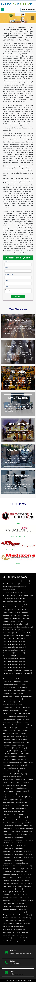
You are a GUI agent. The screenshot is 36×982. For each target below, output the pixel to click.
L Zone (26, 750)
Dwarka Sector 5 (28, 670)
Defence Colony (7, 632)
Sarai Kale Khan (15, 880)
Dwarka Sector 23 (19, 661)
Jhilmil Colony (28, 724)
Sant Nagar (6, 880)
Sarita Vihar (6, 883)
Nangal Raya (6, 794)
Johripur (6, 727)
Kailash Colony (20, 727)
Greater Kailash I (17, 699)
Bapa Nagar (22, 601)
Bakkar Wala (22, 598)
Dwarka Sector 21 (19, 658)
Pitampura (20, 814)
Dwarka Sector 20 (8, 658)
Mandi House (6, 770)
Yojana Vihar (15, 937)
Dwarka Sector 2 (19, 655)
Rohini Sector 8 (27, 865)
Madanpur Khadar (8, 762)
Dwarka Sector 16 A (19, 647)
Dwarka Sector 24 (8, 664)
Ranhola (22, 828)
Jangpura (20, 722)
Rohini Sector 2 (28, 845)
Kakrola (5, 730)
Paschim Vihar (16, 811)
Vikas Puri (13, 926)
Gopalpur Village (7, 696)
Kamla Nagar (15, 733)
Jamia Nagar (6, 722)
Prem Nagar (23, 817)
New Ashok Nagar (17, 799)
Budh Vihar (6, 615)
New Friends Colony (8, 802)
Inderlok (5, 716)
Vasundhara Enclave (8, 923)
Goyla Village (7, 699)
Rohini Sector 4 (18, 863)
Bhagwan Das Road (15, 606)
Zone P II (5, 940)
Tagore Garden (7, 912)
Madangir (23, 759)
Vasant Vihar (21, 920)
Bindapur (17, 612)
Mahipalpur (7, 765)
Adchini (14, 581)
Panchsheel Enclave (8, 808)
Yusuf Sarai (23, 937)
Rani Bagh (29, 828)
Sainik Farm (13, 877)
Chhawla (13, 621)
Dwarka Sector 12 (8, 641)
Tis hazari (21, 914)
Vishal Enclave (7, 932)
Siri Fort (27, 897)
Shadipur (5, 889)
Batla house (18, 604)
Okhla (12, 805)
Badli (31, 595)
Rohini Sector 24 (28, 851)
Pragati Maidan (7, 817)
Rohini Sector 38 (7, 863)
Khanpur (14, 745)
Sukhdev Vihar (17, 906)
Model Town (6, 785)
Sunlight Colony (23, 909)
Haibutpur (5, 710)
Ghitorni (30, 690)
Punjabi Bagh (15, 819)
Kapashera (6, 736)
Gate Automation (18, 449)
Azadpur (13, 595)
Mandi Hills (23, 768)
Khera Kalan (21, 745)
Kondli (12, 750)
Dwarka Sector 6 (8, 673)
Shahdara (12, 889)
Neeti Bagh (29, 796)
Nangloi (14, 794)
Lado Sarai (6, 753)
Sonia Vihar (15, 900)
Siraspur (21, 897)
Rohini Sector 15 (28, 840)
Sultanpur (24, 906)
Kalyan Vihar (6, 733)
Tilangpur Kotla (7, 914)
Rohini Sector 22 (7, 851)
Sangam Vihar (26, 877)
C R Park (17, 615)
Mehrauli (19, 782)
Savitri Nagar (7, 886)
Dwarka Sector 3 (7, 670)
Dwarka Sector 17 (20, 650)
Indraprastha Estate (20, 716)
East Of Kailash (7, 681)
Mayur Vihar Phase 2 (27, 779)
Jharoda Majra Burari (17, 724)
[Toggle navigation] (2, 10)
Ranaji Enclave (8, 828)
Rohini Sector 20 (8, 848)
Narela (25, 794)
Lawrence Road (13, 756)
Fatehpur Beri (25, 681)
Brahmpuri (24, 612)
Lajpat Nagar (13, 753)
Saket (19, 877)
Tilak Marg (15, 912)
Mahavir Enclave (28, 762)
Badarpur (26, 595)
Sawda (14, 886)
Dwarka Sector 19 (19, 652)
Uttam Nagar (28, 917)
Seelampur (21, 886)
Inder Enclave (26, 713)
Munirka (11, 791)
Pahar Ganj (19, 805)
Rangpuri (16, 828)
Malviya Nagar (7, 768)
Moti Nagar (6, 788)
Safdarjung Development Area (11, 874)
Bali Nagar (14, 601)
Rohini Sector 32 (28, 857)
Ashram (13, 589)
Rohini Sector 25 (8, 854)
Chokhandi (17, 624)
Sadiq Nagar (23, 871)
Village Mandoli (21, 926)
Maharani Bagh (18, 762)
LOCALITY (28, 673)
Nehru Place (7, 799)
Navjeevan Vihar (7, 796)
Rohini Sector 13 (7, 840)
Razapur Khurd (16, 831)
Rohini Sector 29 (7, 857)
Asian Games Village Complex (11, 592)
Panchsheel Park (20, 808)
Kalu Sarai (24, 730)
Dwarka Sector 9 (18, 676)
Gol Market (13, 693)
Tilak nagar (23, 912)
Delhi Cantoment (17, 632)
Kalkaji (18, 730)
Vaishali (6, 920)
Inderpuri (11, 716)
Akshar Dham (6, 583)
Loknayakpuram (15, 759)
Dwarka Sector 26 (19, 664)
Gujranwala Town (7, 707)
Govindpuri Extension (26, 696)
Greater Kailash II (28, 699)
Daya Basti (15, 629)
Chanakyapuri (7, 618)
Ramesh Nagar (28, 825)
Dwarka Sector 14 (8, 644)
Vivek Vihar (25, 932)
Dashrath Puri (6, 629)
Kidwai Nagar (22, 747)
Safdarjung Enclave (26, 874)
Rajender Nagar (8, 825)
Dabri (15, 627)
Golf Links (20, 693)
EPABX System (18, 397)
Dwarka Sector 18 (8, 652)
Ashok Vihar (6, 589)
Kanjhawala (23, 733)
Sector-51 (23, 940)
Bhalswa (5, 609)
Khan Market (6, 745)
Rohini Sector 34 (8, 860)
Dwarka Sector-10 (18, 678)
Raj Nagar (21, 822)
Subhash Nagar (7, 906)
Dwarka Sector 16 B (8, 650)
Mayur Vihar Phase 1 (16, 776)
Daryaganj (29, 627)
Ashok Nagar (22, 586)
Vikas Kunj (6, 926)
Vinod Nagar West (19, 929)
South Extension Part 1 (25, 900)
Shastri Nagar (6, 894)
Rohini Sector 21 (19, 848)
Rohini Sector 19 (18, 845)
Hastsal (27, 710)
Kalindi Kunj (12, 730)
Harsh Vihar (20, 710)
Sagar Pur (6, 877)
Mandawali (15, 768)
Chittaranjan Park (7, 624)
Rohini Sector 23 (18, 851)
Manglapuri (15, 770)
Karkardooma (6, 739)
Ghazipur (23, 690)
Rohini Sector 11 (8, 837)
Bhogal (5, 612)
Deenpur (21, 629)
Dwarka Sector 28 (19, 667)
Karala (12, 736)
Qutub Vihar (6, 822)
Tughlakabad (13, 917)
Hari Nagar (13, 710)
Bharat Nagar (12, 609)
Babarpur (19, 595)
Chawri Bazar (25, 618)
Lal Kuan (5, 756)
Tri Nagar (28, 914)
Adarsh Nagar (7, 581)
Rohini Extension (7, 834)
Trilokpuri (5, 917)
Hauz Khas (6, 713)
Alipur (20, 583)
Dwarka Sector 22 (8, 661)
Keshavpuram (16, 742)
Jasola (26, 722)
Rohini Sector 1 (18, 834)
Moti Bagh (23, 785)
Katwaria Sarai (7, 742)
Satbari (22, 883)
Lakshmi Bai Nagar (24, 753)
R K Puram (14, 822)
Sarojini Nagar (15, 883)
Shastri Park (15, 894)
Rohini (29, 831)
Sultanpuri (6, 909)
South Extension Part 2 (9, 903)
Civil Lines (24, 624)
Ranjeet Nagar (7, 831)
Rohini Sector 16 (8, 842)
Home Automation (17, 423)
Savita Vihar (28, 883)
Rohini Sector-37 (27, 868)
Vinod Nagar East (8, 929)
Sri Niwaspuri (20, 903)
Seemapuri (28, 886)
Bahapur (6, 598)
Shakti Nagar (26, 889)
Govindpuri (16, 696)
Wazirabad (6, 935)
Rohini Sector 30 (18, 857)
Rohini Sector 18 (7, 845)
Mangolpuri (22, 770)
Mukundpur (24, 788)
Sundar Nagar (14, 909)
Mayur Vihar (6, 776)
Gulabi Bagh (17, 707)
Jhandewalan (6, 724)
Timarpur (15, 914)
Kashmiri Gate (23, 739)
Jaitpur (27, 719)
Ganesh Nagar (24, 687)
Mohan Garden (15, 785)
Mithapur (25, 782)
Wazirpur (12, 935)
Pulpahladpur (6, 819)
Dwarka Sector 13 (19, 641)
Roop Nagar (7, 871)
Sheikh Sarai (23, 894)
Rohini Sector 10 (27, 834)
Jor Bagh (12, 727)
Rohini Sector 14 (18, 840)
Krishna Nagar (19, 750)
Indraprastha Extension (9, 719)
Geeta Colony (16, 690)
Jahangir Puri (20, 719)
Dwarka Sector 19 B (8, 655)
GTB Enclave (19, 704)
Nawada (15, 796)
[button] (32, 18)
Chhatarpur (6, 621)
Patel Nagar (25, 811)
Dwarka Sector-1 (7, 678)
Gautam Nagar (7, 690)
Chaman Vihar (25, 615)
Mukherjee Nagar (15, 788)
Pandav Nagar (7, 811)
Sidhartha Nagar (7, 897)
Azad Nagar (6, 595)
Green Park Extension (9, 704)
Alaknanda (15, 583)
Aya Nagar (23, 592)
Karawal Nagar (27, 736)
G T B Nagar (21, 684)
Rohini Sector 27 (19, 854)
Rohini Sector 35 (19, 860)
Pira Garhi (13, 814)
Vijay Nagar (27, 923)
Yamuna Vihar (7, 937)
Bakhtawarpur (14, 598)
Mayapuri (23, 773)
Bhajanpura (25, 606)
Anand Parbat (27, 583)
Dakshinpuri (21, 627)
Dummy (28, 635)
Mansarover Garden (8, 773)
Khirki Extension (7, 747)
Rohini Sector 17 (19, 842)
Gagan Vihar (6, 687)
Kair (27, 727)
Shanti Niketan (23, 891)
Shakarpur (19, 889)
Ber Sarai (5, 606)
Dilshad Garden (20, 635)
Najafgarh (25, 791)
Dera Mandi (27, 632)
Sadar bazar (15, 871)
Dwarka (5, 638)
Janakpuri (14, 722)
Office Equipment (18, 475)
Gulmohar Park (26, 707)
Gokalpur (6, 693)
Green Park (18, 701)
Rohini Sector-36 (17, 868)
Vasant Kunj (13, 920)
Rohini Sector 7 (17, 865)
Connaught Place (7, 627)
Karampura (19, 736)
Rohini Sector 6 (7, 865)
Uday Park (21, 917)
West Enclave (20, 935)
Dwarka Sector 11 (21, 638)
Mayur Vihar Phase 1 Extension (11, 779)
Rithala (24, 831)
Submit (18, 296)
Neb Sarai (22, 796)
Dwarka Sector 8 (7, 676)
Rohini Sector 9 (7, 868)
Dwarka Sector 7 (18, 673)
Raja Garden (28, 822)
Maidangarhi (15, 765)
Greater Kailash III (9, 701)
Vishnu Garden (17, 932)
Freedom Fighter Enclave (10, 684)
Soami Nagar (6, 900)
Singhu (15, 897)
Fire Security (18, 371)
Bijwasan (10, 612)
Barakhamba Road (8, 604)
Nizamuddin (6, 805)
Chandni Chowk (16, 618)
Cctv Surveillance (18, 319)
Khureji (15, 747)
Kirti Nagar (6, 750)
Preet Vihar (16, 817)
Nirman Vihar (23, 802)
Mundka (5, 791)
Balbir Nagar (6, 601)
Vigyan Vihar (19, 923)
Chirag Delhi (20, 621)
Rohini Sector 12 (19, 837)
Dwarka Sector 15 (19, 644)
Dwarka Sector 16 (8, 647)
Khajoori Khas (25, 742)
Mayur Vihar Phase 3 (9, 782)
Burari (12, 615)
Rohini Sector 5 (27, 863)
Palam (25, 805)
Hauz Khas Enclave (16, 713)
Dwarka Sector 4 (18, 670)
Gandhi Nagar (15, 687)
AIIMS (19, 581)
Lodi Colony (6, 759)
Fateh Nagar (16, 681)
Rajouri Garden (18, 825)
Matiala (17, 773)
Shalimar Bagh (14, 891)
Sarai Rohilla (24, 880)
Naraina (19, 794)
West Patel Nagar (14, 940)
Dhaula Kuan (10, 635)
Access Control (18, 345)
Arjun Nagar (14, 586)
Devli (4, 635)
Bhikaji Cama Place (23, 609)
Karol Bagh (15, 739)
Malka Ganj (23, 765)
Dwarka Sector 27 (8, 667)
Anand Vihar (6, 586)
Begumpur (25, 604)
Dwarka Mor (12, 638)
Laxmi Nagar (22, 756)
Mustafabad (18, 791)
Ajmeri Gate (25, 581)
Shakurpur (6, 891)
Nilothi (17, 802)
